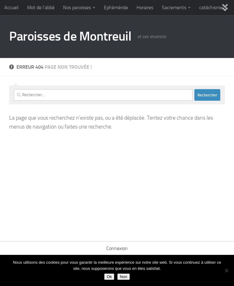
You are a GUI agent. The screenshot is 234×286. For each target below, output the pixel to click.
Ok (109, 276)
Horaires (144, 7)
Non (123, 276)
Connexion (117, 248)
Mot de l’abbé (41, 7)
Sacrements (174, 7)
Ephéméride (116, 7)
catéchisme (210, 7)
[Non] (226, 270)
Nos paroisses (77, 7)
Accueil (11, 7)
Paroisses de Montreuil (70, 36)
